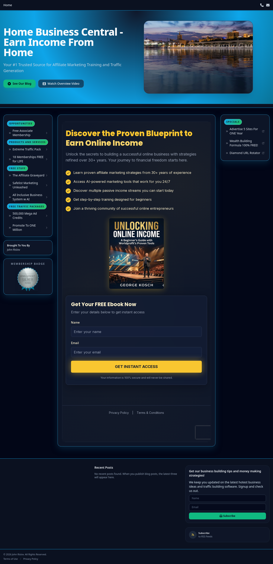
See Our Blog (19, 83)
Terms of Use (10, 558)
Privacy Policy (30, 558)
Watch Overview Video (61, 83)
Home (7, 5)
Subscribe (227, 516)
